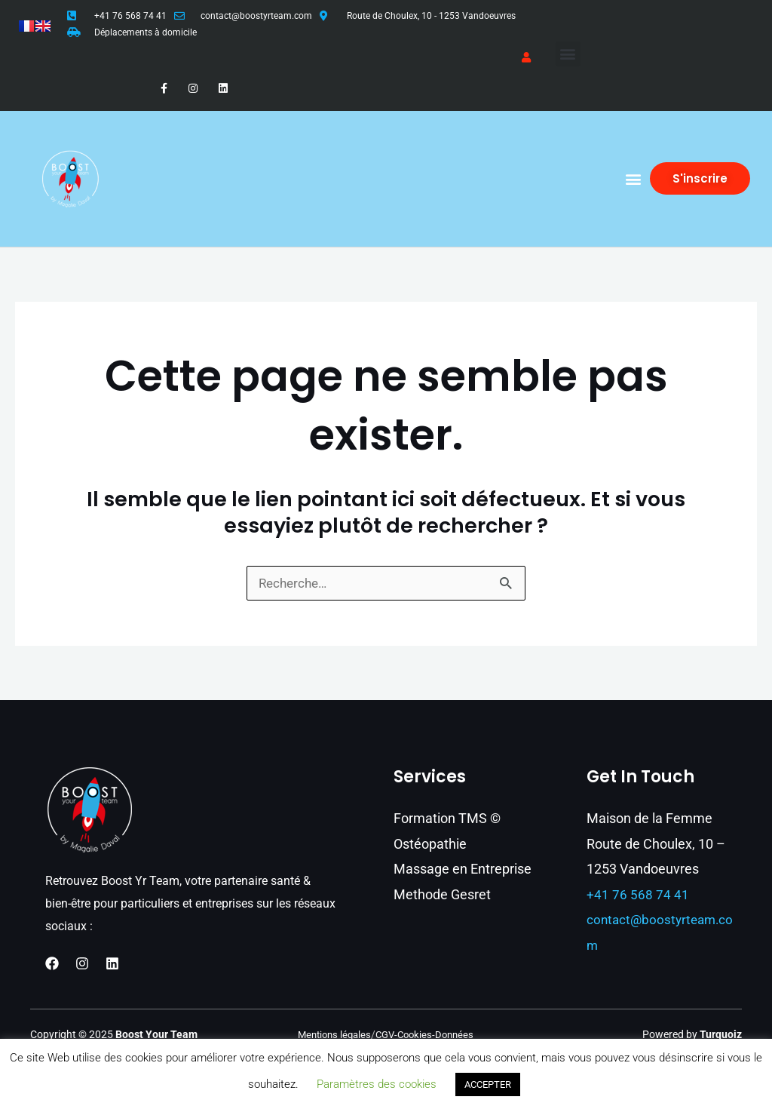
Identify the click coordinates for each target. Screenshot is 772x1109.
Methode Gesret (442, 894)
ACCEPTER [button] (487, 1084)
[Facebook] (52, 963)
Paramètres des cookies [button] (377, 1084)
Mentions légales (331, 1034)
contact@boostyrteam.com (256, 16)
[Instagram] (82, 963)
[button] (568, 53)
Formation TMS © (447, 819)
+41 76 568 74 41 (130, 16)
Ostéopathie (430, 844)
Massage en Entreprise (463, 869)
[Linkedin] (112, 963)
